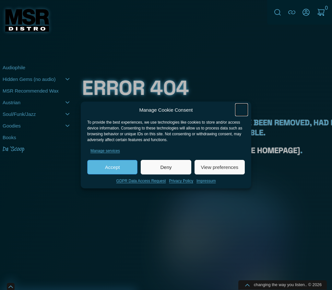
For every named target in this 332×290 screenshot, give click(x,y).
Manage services (105, 151)
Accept (112, 168)
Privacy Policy (181, 181)
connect (292, 12)
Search (277, 12)
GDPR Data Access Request (141, 181)
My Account (306, 12)
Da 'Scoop (13, 149)
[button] (241, 110)
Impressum (206, 181)
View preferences (220, 168)
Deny (166, 168)
